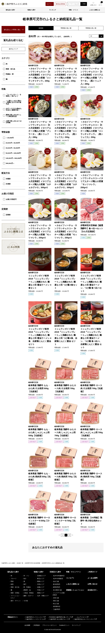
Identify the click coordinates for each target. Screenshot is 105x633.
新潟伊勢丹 (55, 584)
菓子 (24, 584)
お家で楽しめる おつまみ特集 (12, 121)
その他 (25, 601)
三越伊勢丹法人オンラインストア (83, 619)
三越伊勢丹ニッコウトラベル (34, 619)
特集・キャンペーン (73, 572)
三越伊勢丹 (55, 609)
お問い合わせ (92, 584)
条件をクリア (13, 49)
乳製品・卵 (8, 74)
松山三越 (55, 603)
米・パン (25, 576)
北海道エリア (40, 576)
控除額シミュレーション (75, 590)
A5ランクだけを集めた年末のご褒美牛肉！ (12, 109)
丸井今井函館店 (57, 578)
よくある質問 (92, 578)
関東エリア (39, 581)
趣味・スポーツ (28, 596)
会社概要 (27, 625)
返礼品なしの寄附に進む (12, 29)
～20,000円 (8, 138)
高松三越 (55, 601)
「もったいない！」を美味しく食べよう (12, 95)
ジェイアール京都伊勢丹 (57, 594)
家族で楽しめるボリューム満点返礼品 (12, 115)
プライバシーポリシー (49, 625)
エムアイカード (81, 617)
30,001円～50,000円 (11, 148)
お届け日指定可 (10, 199)
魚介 (24, 578)
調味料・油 (26, 590)
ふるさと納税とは (72, 584)
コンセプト (70, 578)
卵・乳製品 (26, 587)
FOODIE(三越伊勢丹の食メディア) (59, 617)
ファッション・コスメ (15, 597)
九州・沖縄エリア (42, 596)
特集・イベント (73, 10)
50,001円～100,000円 (12, 153)
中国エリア (39, 590)
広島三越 (55, 598)
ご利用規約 (36, 625)
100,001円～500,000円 (12, 158)
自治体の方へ (92, 590)
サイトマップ (76, 625)
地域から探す (31, 10)
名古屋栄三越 (56, 590)
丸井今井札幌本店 (57, 576)
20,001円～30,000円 (11, 143)
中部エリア (39, 584)
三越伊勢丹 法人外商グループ (58, 619)
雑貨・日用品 (14, 593)
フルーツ (13, 578)
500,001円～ (8, 163)
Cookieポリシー (64, 625)
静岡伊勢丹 (55, 587)
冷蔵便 (6, 179)
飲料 (11, 584)
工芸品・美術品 (28, 593)
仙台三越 (55, 581)
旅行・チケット (15, 601)
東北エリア (39, 578)
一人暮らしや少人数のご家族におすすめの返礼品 (12, 102)
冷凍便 (6, 184)
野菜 (11, 581)
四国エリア (39, 593)
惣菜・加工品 (9, 69)
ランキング (52, 10)
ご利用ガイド (92, 572)
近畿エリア (39, 587)
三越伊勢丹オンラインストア (34, 617)
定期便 (6, 215)
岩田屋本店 (55, 606)
